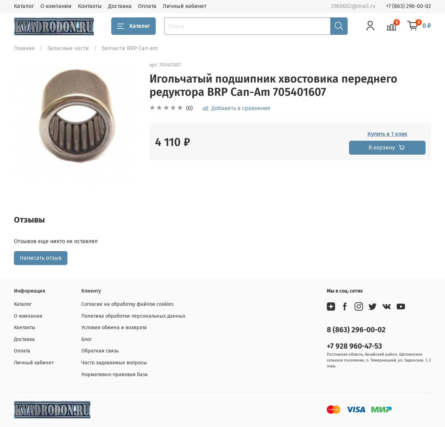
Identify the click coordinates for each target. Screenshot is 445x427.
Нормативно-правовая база (114, 375)
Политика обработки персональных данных (133, 316)
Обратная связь (100, 351)
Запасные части (68, 48)
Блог (86, 339)
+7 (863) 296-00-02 (408, 6)
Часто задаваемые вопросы (114, 363)
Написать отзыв (41, 258)
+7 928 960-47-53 (354, 346)
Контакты (90, 6)
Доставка (120, 6)
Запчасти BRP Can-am (130, 48)
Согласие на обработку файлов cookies (127, 304)
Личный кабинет (185, 6)
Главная (24, 48)
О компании (56, 6)
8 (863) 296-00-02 (356, 330)
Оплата (147, 6)
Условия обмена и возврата (114, 328)
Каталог (24, 6)
